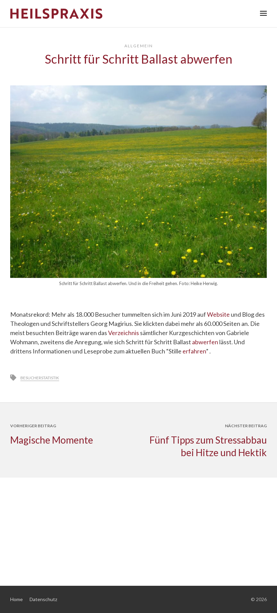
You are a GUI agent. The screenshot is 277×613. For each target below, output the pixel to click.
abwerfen (205, 342)
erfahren (194, 351)
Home (16, 599)
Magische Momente (51, 440)
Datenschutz (43, 599)
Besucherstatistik (39, 377)
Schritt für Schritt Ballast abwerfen (138, 58)
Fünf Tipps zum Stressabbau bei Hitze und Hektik (208, 446)
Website (218, 314)
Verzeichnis (123, 332)
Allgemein (138, 45)
